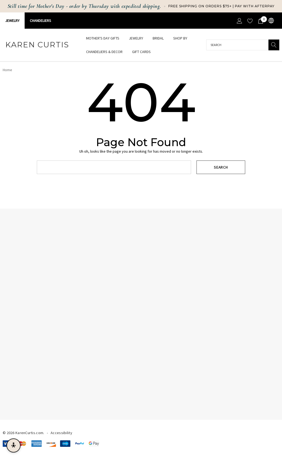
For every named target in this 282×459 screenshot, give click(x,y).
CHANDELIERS (40, 20)
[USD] (270, 20)
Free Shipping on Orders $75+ (200, 6)
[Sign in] (239, 20)
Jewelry (12, 20)
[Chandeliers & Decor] (104, 52)
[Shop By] (180, 38)
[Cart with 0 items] (260, 20)
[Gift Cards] (141, 51)
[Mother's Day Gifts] (102, 38)
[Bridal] (158, 38)
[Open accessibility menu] (13, 445)
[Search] (273, 45)
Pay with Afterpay (254, 6)
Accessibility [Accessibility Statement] (61, 432)
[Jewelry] (136, 38)
